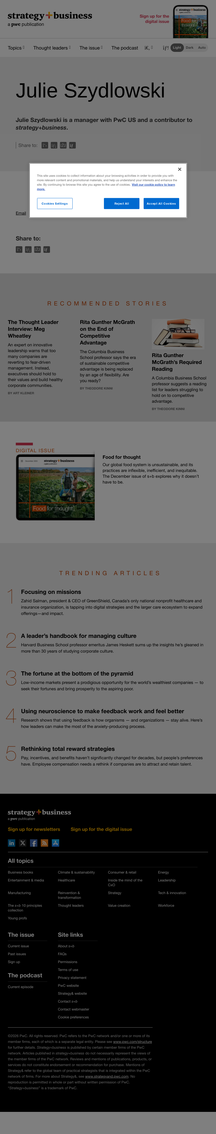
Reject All (121, 203)
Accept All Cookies (161, 203)
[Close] (179, 169)
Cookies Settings (55, 203)
